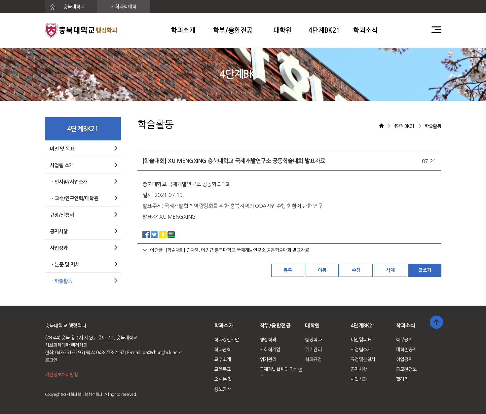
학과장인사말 (226, 339)
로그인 (51, 360)
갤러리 (402, 379)
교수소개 (222, 359)
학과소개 (183, 30)
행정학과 (268, 339)
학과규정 (313, 359)
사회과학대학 (123, 6)
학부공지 (404, 339)
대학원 (283, 30)
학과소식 (365, 30)
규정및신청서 (363, 359)
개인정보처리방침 (61, 374)
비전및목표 (361, 339)
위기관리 (268, 359)
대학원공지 (406, 349)
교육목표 (222, 369)
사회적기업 (270, 349)
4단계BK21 (324, 30)
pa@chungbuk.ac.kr (162, 352)
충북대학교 (65, 7)
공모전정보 (406, 369)
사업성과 (359, 379)
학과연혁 (222, 349)
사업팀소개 (361, 349)
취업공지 (404, 359)
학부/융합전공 (233, 30)
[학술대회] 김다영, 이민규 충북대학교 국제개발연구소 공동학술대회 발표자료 (237, 250)
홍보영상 (222, 389)
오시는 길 (223, 379)
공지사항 (359, 369)
